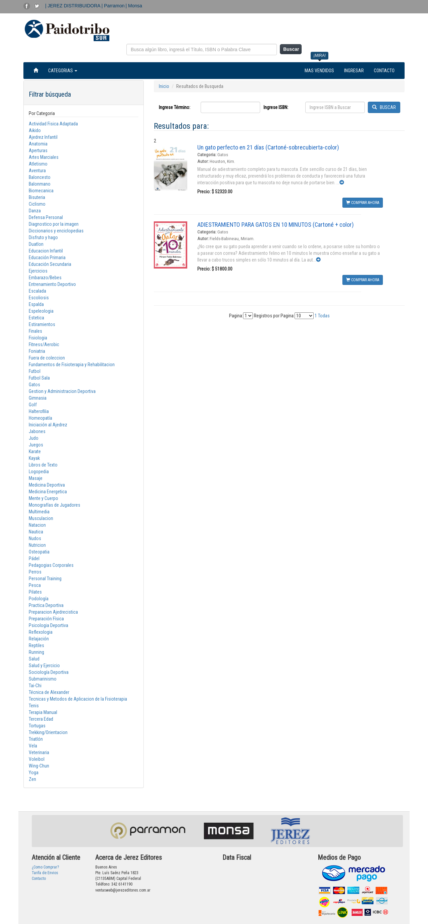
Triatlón (36, 739)
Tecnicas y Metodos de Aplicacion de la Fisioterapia (78, 699)
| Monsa (134, 5)
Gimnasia (37, 398)
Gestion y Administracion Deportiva (62, 391)
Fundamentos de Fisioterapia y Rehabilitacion (72, 364)
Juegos (36, 444)
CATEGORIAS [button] (62, 70)
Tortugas (37, 725)
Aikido (35, 130)
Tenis (34, 705)
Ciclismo (37, 204)
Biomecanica (41, 190)
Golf (33, 404)
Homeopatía (40, 418)
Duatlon (36, 244)
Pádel (34, 558)
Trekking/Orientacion (48, 732)
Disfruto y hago (43, 237)
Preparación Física (46, 618)
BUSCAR (384, 107)
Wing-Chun (39, 765)
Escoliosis (39, 297)
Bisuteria (37, 197)
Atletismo (38, 164)
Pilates (35, 592)
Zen (32, 779)
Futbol (34, 371)
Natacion (37, 525)
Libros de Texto (43, 465)
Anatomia (38, 143)
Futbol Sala (39, 378)
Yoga (33, 772)
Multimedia (39, 511)
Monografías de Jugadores (54, 505)
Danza (35, 210)
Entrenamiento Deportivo (52, 284)
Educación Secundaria (50, 264)
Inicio (164, 86)
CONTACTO (384, 70)
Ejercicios (38, 271)
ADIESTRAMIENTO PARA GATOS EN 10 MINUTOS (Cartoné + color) (275, 224)
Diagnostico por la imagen (54, 224)
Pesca (35, 585)
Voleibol (36, 759)
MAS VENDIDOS (319, 70)
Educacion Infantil (46, 250)
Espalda (36, 304)
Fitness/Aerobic (44, 344)
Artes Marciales (44, 157)
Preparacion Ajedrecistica (53, 612)
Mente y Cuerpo (43, 498)
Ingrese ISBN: (275, 107)
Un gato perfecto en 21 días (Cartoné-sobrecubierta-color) (268, 147)
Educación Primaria (47, 257)
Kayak (34, 458)
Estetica (36, 317)
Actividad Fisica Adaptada (53, 123)
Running (36, 652)
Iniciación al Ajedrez (48, 424)
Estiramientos (42, 324)
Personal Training (45, 578)
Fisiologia (38, 337)
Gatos (34, 384)
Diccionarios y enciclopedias (56, 230)
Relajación (39, 638)
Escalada (37, 291)
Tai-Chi (35, 685)
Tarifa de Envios (45, 872)
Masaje (35, 478)
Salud (34, 658)
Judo (33, 438)
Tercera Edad (41, 719)
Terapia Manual (43, 712)
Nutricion (37, 545)
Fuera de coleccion (47, 358)
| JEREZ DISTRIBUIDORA (73, 5)
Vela (33, 745)
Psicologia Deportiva (48, 625)
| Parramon (113, 5)
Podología (38, 598)
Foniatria (37, 351)
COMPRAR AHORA (362, 202)
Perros (35, 572)
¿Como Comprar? (45, 867)
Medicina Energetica (48, 491)
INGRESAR (354, 70)
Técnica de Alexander (49, 692)
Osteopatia (39, 551)
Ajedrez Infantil (43, 137)
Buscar (291, 49)
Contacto (39, 878)
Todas (324, 315)
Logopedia (39, 471)
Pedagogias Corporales (51, 565)
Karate (35, 451)
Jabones (37, 431)
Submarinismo (43, 679)
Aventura (37, 170)
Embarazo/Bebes (45, 277)
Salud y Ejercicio (44, 665)
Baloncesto (39, 177)
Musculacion (41, 518)
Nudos (35, 538)
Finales (35, 331)
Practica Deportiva (46, 605)
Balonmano (39, 184)
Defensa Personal (46, 217)
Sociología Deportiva (49, 672)
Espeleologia (41, 311)
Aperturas (38, 150)
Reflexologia (40, 632)
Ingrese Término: (174, 107)
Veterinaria (39, 752)
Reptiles (36, 645)
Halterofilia (39, 411)
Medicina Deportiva (47, 485)
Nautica (36, 531)
